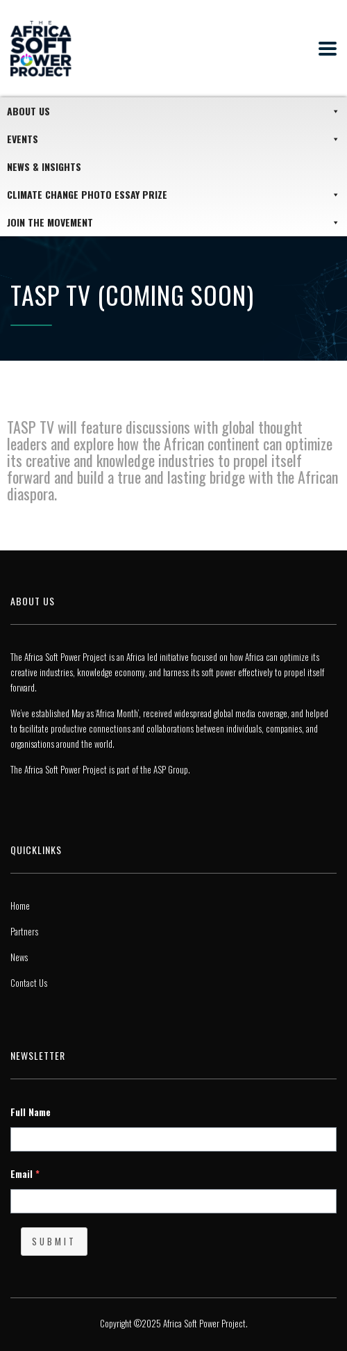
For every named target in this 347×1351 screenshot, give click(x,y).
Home (20, 905)
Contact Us (28, 983)
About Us (173, 111)
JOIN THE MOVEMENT (173, 222)
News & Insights (44, 166)
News (19, 957)
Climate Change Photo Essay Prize (173, 194)
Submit (54, 1241)
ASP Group (170, 769)
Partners (24, 931)
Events (173, 139)
